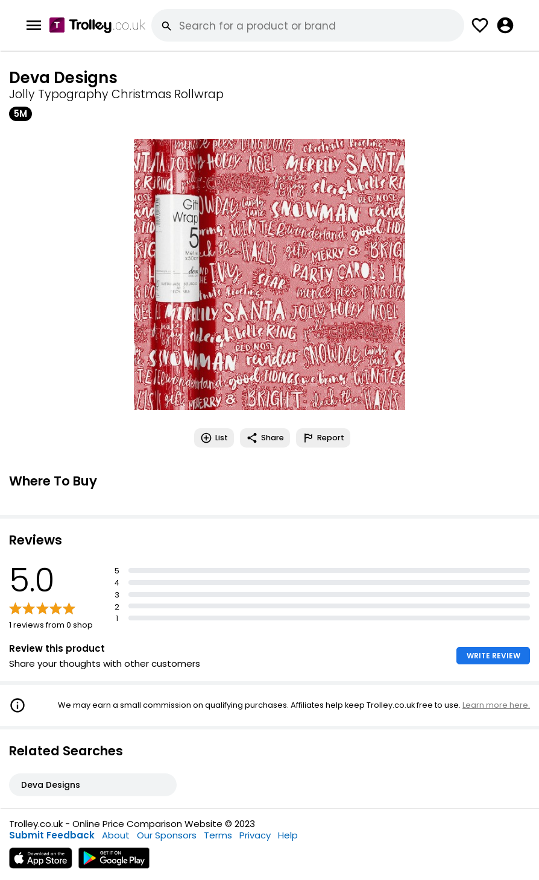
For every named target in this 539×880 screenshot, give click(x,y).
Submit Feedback (52, 835)
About (116, 835)
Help (288, 835)
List (214, 438)
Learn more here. (496, 705)
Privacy (255, 835)
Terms (218, 835)
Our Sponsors (167, 835)
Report (323, 438)
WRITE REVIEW (493, 656)
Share (265, 438)
